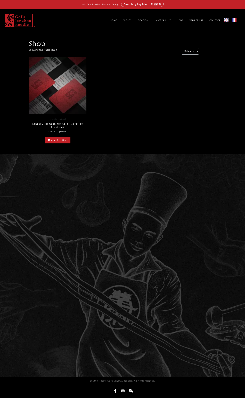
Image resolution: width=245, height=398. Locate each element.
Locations (143, 20)
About (127, 20)
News (180, 20)
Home (113, 20)
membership (196, 20)
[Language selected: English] (232, 20)
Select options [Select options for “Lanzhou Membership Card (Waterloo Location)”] (59, 140)
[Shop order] (190, 51)
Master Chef (163, 20)
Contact (214, 20)
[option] (235, 20)
